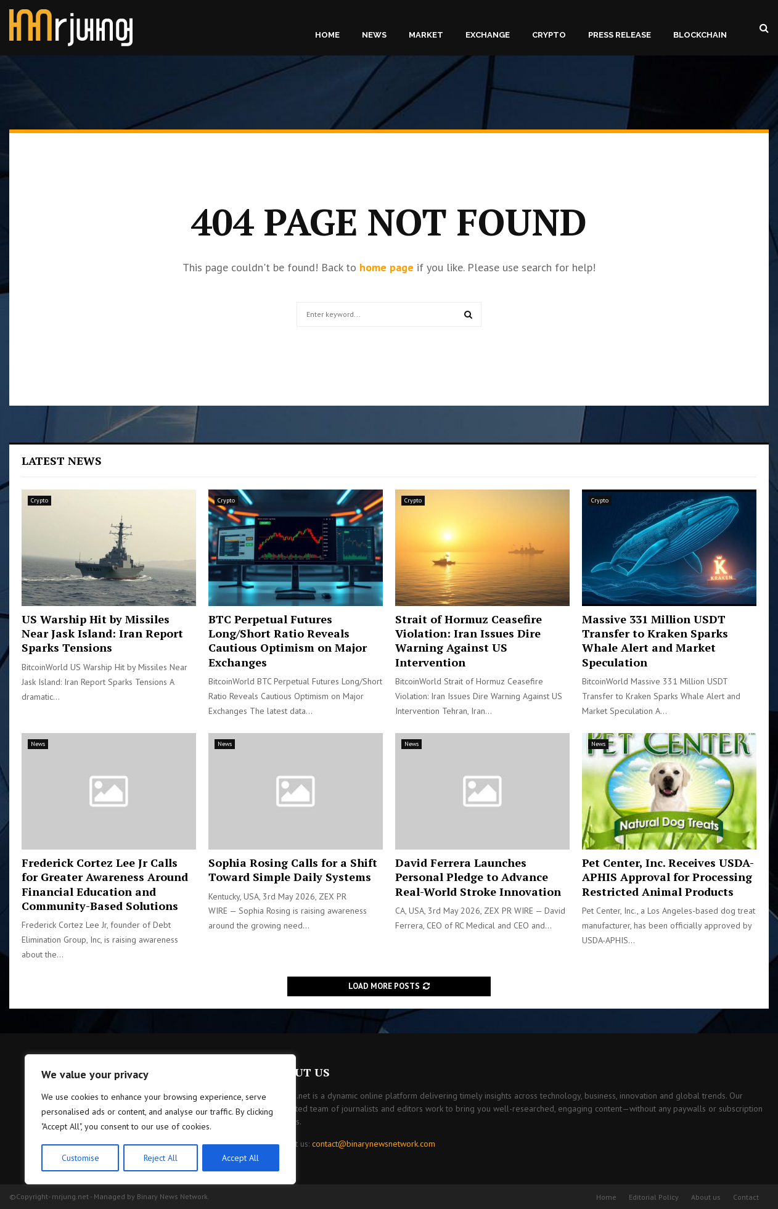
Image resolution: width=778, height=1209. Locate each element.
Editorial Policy (654, 1197)
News (374, 34)
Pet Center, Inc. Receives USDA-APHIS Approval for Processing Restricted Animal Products (668, 877)
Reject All (160, 1157)
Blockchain (700, 34)
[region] (160, 1119)
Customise (80, 1157)
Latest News (62, 460)
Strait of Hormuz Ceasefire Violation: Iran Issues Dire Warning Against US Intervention (468, 641)
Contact (746, 1197)
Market (426, 34)
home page (386, 267)
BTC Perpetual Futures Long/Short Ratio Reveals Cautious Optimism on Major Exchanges (287, 641)
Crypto (549, 34)
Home (327, 34)
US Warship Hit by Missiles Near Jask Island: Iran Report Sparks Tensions (102, 633)
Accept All (241, 1157)
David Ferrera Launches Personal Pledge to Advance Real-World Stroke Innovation (478, 877)
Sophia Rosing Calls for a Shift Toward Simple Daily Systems (292, 869)
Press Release (619, 34)
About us (706, 1197)
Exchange (487, 34)
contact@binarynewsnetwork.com (373, 1143)
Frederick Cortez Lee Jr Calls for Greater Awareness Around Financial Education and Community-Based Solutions (105, 884)
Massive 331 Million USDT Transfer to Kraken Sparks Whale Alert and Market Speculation (655, 641)
